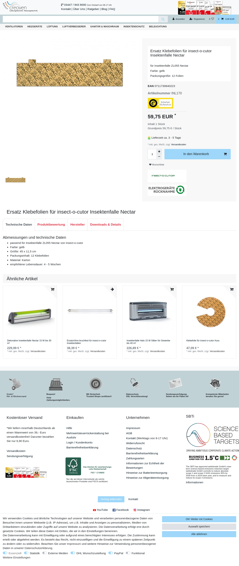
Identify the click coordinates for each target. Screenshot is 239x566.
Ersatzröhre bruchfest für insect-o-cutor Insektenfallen (86, 341)
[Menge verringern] (159, 156)
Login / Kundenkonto (79, 442)
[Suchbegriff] (80, 19)
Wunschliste (156, 164)
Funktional (138, 553)
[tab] (19, 225)
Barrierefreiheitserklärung (82, 447)
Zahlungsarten (135, 458)
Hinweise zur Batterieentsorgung (146, 472)
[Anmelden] (179, 19)
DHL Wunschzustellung (91, 553)
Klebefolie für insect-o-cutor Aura (202, 340)
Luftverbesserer (74, 26)
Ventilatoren (14, 26)
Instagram (141, 509)
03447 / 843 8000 (75, 4)
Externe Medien (58, 553)
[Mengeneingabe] (152, 154)
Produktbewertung (51, 224)
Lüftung (52, 26)
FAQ (112, 9)
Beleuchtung (158, 26)
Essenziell (15, 553)
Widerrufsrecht (135, 443)
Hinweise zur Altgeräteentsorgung (147, 477)
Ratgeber (93, 9)
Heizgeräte (34, 26)
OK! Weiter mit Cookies (199, 519)
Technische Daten (19, 224)
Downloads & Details (105, 224)
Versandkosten (178, 144)
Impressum (133, 428)
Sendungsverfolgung (20, 456)
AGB (129, 433)
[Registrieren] (197, 19)
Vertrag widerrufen (111, 499)
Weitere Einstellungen (16, 557)
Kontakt (66, 9)
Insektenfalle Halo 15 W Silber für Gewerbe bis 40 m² (148, 341)
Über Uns (79, 9)
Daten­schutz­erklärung (38, 548)
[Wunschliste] (211, 19)
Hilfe (69, 428)
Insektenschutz (134, 26)
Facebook (121, 509)
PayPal (118, 553)
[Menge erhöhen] (159, 151)
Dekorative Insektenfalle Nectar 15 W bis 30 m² (29, 341)
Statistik (35, 553)
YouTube (100, 509)
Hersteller (77, 224)
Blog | (105, 9)
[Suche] (163, 19)
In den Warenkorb (205, 154)
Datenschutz (134, 448)
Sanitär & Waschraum (104, 26)
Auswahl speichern (199, 526)
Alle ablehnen (199, 534)
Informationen (194, 482)
